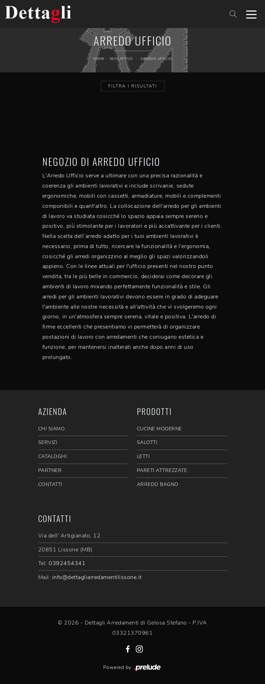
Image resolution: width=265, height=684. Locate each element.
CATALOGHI (52, 456)
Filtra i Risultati (132, 86)
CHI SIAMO (51, 428)
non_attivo (121, 58)
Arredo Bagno (158, 484)
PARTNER (50, 470)
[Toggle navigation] (251, 14)
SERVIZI (47, 442)
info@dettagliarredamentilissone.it (97, 577)
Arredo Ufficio (156, 58)
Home (98, 58)
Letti (143, 456)
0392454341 (67, 563)
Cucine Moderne (159, 428)
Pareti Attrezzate (162, 470)
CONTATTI (50, 484)
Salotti (147, 442)
